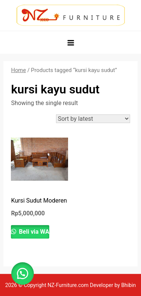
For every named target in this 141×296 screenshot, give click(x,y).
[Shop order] (93, 118)
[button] (22, 273)
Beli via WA (33, 231)
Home (18, 70)
